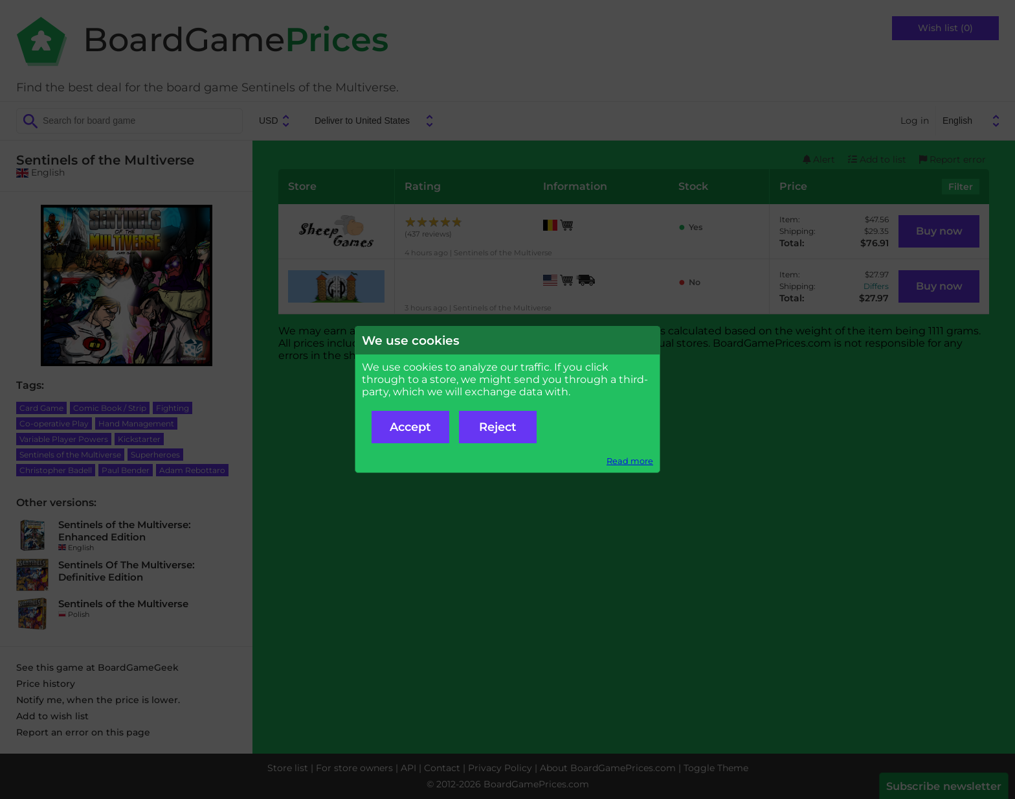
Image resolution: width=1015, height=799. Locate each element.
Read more (630, 461)
